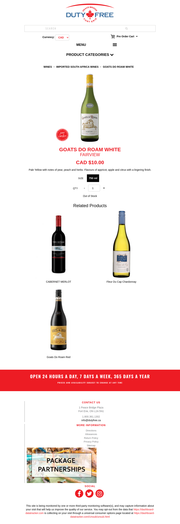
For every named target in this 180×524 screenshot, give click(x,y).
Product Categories (90, 55)
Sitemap (91, 445)
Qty (75, 188)
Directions (91, 430)
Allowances (91, 434)
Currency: (48, 37)
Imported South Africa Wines (77, 66)
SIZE (80, 178)
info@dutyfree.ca (91, 420)
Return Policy (91, 438)
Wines (48, 66)
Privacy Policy (91, 441)
